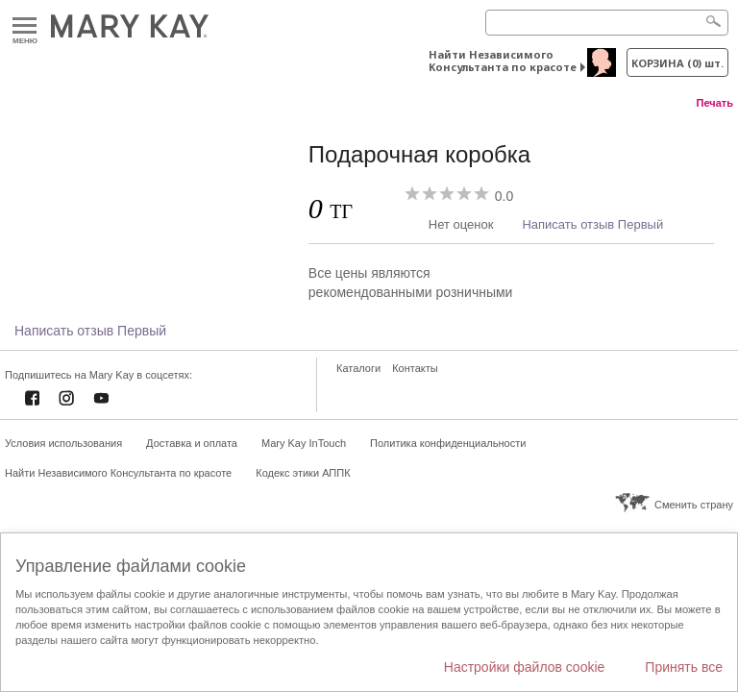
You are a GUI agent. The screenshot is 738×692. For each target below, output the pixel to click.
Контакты (415, 368)
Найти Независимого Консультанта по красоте (503, 60)
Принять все (684, 667)
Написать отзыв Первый (592, 224)
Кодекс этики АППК (303, 473)
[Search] (606, 23)
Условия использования (63, 443)
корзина (677, 63)
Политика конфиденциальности (448, 443)
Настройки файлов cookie (524, 667)
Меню (24, 26)
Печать (715, 103)
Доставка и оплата (191, 443)
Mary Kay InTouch (303, 443)
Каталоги (358, 368)
